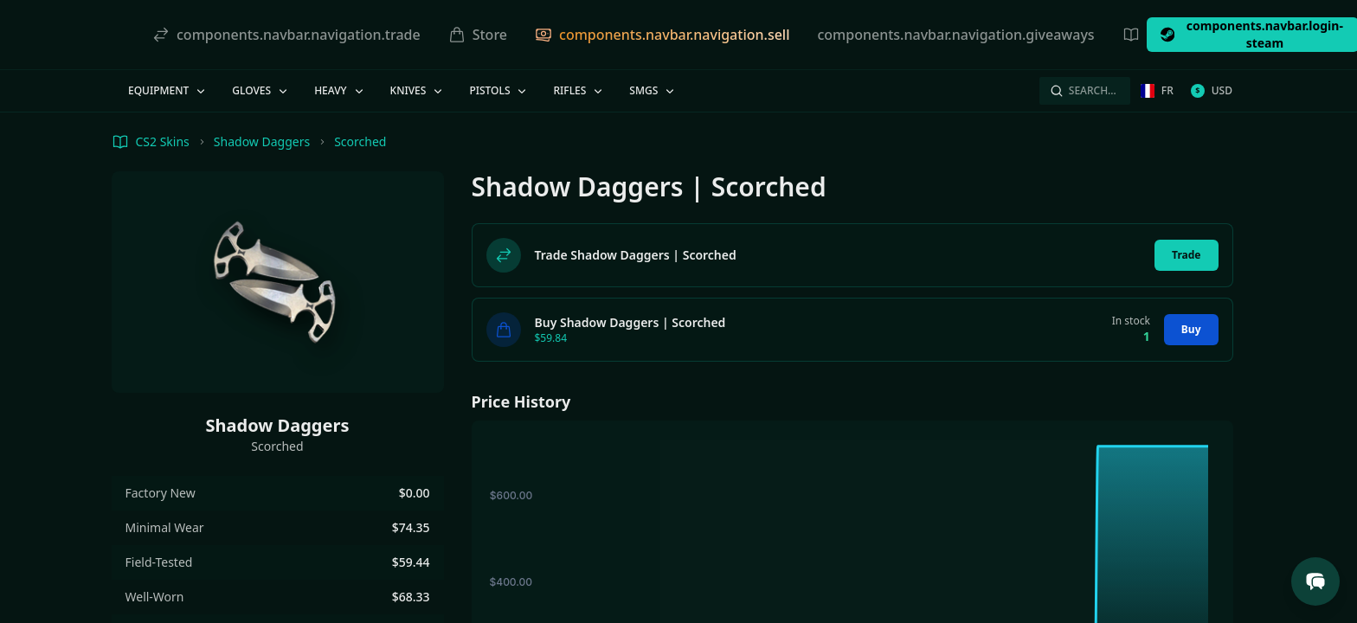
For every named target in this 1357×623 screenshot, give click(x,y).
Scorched (360, 141)
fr (1157, 90)
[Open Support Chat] (1315, 581)
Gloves (261, 90)
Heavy (339, 90)
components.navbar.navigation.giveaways (955, 34)
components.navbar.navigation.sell (662, 34)
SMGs (653, 90)
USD (1211, 90)
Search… (1083, 90)
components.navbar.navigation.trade (286, 34)
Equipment (168, 90)
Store (477, 34)
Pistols (499, 90)
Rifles (579, 90)
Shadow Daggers (262, 141)
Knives (418, 90)
